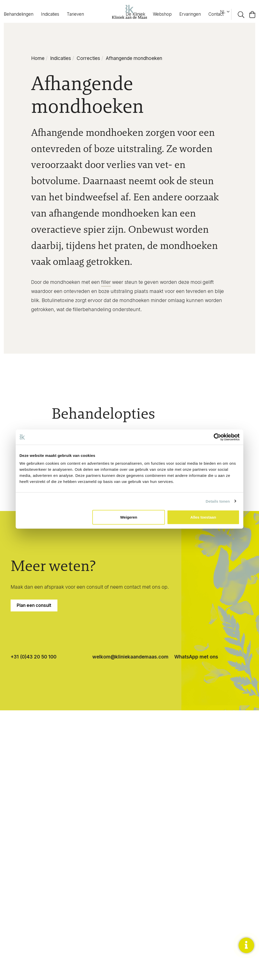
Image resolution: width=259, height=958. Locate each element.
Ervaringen (190, 14)
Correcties (88, 58)
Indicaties (50, 14)
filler (106, 282)
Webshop (162, 14)
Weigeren (128, 517)
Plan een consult (34, 605)
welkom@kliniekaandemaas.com (130, 657)
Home (38, 58)
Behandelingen (18, 14)
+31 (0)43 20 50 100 (33, 657)
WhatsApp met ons (196, 657)
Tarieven (75, 14)
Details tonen (218, 501)
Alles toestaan (203, 517)
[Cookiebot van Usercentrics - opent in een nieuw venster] (217, 437)
